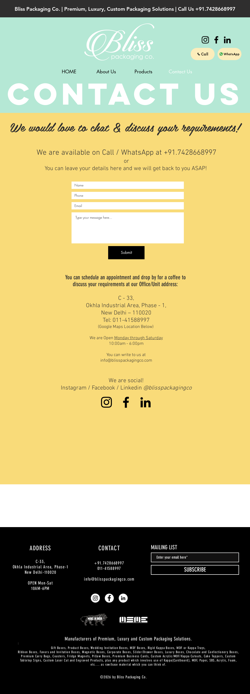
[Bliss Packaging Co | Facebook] (216, 40)
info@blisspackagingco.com (126, 360)
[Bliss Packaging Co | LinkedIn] (227, 40)
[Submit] (126, 252)
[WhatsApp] (229, 54)
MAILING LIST (164, 547)
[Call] (203, 54)
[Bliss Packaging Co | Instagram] (205, 40)
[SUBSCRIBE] (195, 570)
